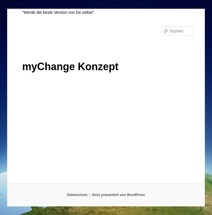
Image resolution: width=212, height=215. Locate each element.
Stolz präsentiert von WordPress (118, 195)
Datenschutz (77, 195)
